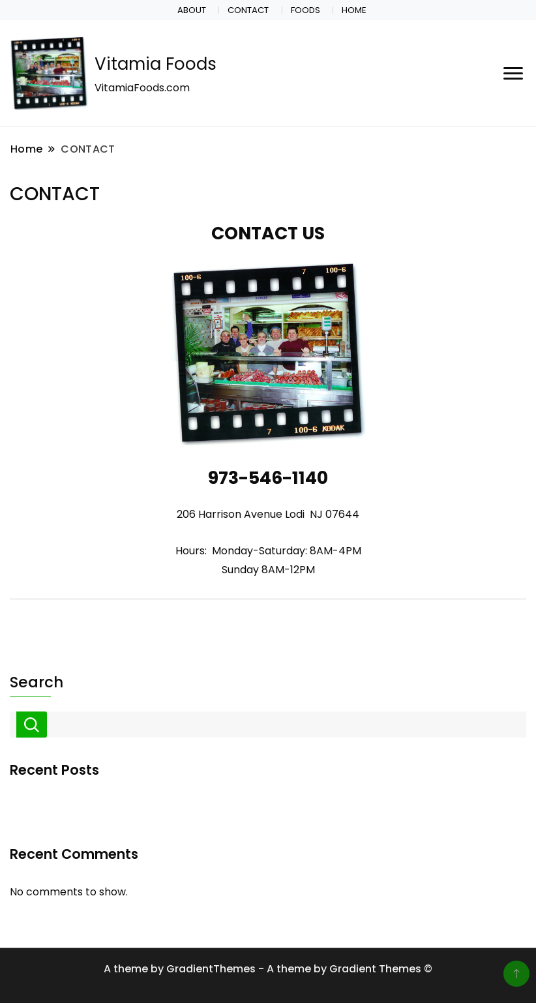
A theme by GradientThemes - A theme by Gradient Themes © (268, 968)
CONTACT (248, 10)
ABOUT (191, 10)
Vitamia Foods (155, 64)
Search (36, 682)
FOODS (305, 10)
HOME (354, 10)
